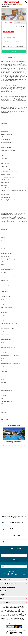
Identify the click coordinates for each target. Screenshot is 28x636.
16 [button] (11, 447)
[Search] (25, 566)
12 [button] (20, 445)
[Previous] (2, 436)
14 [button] (23, 445)
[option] (14, 436)
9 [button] (15, 445)
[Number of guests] (8, 46)
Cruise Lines (13, 591)
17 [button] (12, 447)
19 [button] (15, 447)
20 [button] (17, 447)
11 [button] (18, 445)
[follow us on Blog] (24, 574)
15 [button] (24, 445)
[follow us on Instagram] (12, 574)
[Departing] (8, 41)
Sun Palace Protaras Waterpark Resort (12, 441)
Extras (13, 598)
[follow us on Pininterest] (20, 574)
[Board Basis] (20, 46)
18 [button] (14, 447)
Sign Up (14, 559)
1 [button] (3, 445)
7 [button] (12, 445)
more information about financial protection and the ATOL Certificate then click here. (12, 620)
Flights (13, 595)
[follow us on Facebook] (4, 574)
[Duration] (20, 41)
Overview (12, 57)
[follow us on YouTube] (16, 574)
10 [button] (17, 445)
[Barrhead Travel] (14, 2)
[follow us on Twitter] (8, 574)
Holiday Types (13, 579)
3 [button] (6, 445)
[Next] (26, 436)
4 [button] (8, 445)
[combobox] (14, 32)
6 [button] (11, 445)
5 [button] (9, 445)
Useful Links (13, 602)
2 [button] (5, 445)
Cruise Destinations (13, 587)
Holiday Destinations (13, 583)
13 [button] (21, 445)
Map (17, 57)
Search (14, 51)
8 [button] (14, 445)
